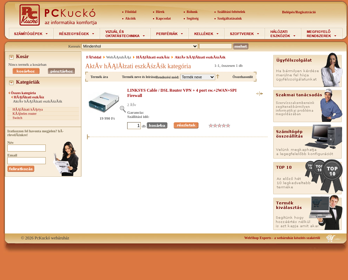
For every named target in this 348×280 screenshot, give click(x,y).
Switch (17, 118)
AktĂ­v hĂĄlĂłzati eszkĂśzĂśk (200, 57)
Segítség (192, 18)
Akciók (130, 18)
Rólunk (192, 12)
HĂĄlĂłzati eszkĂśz (29, 97)
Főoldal (130, 12)
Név (10, 142)
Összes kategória (23, 93)
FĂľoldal (93, 57)
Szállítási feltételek (231, 12)
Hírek (160, 12)
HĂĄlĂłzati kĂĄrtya (28, 109)
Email (12, 155)
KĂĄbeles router (25, 113)
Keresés (74, 46)
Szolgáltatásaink (229, 18)
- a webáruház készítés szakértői (282, 238)
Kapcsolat (163, 18)
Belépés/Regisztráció (299, 12)
